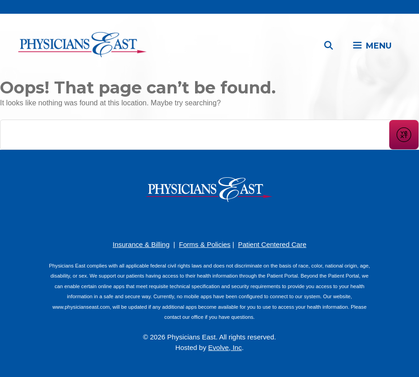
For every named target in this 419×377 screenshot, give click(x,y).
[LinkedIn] (223, 220)
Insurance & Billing (141, 244)
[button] (372, 46)
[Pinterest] (196, 220)
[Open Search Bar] (328, 46)
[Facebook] (182, 220)
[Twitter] (237, 220)
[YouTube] (210, 220)
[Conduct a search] (194, 134)
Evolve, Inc (225, 347)
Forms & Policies (205, 244)
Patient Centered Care (272, 244)
